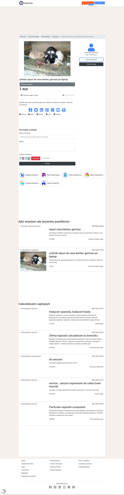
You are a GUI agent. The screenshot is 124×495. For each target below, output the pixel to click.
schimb (57, 114)
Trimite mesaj (91, 64)
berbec (40, 114)
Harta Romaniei (55, 467)
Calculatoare (45, 36)
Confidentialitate (84, 467)
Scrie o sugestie (83, 461)
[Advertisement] (62, 20)
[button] (99, 3)
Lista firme (25, 470)
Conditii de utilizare (85, 464)
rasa (48, 114)
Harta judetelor (55, 461)
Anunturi (23, 36)
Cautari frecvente (27, 464)
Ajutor (23, 461)
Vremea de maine (56, 464)
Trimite (47, 163)
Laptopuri (55, 36)
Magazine (24, 473)
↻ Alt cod (35, 158)
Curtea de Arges (33, 36)
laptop (22, 114)
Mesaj (21, 141)
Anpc (23, 467)
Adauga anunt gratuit (28, 476)
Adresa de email (24, 133)
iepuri (31, 114)
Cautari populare (55, 470)
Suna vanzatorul (91, 59)
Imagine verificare (25, 154)
